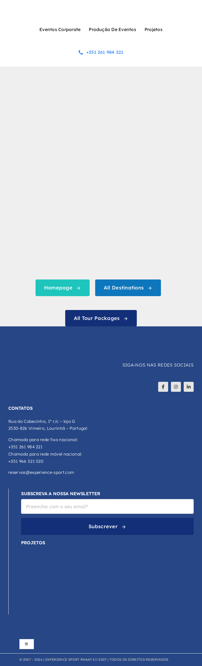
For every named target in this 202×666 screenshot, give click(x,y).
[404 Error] (101, 82)
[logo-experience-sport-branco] (41, 337)
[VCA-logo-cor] (39, 550)
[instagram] (176, 387)
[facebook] (163, 387)
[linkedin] (189, 387)
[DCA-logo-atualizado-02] (30, 568)
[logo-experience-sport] (101, 8)
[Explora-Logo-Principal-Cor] (39, 591)
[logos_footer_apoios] (101, 629)
